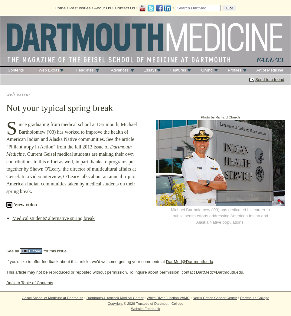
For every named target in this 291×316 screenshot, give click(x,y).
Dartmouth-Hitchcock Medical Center (115, 298)
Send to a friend (269, 79)
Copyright (115, 303)
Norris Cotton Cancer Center (215, 298)
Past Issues (79, 8)
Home (60, 8)
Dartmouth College (254, 298)
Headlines (84, 70)
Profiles (234, 70)
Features (178, 70)
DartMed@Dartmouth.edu (189, 261)
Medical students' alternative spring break (53, 218)
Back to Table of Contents (29, 283)
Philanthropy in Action (31, 147)
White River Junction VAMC (168, 298)
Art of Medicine (270, 70)
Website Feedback (145, 309)
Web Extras (49, 70)
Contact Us (125, 8)
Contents (16, 70)
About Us (102, 8)
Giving (207, 70)
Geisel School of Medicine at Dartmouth (52, 298)
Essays (149, 70)
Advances (120, 70)
